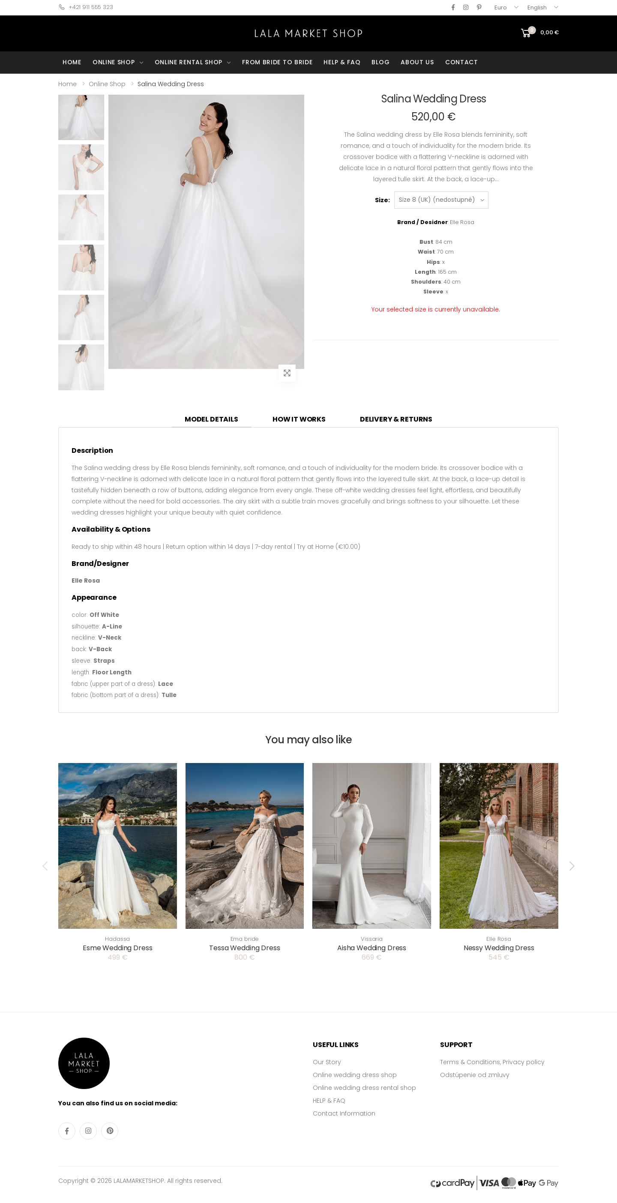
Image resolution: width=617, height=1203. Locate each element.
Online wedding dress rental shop (364, 1087)
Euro (500, 7)
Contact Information (344, 1113)
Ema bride (245, 939)
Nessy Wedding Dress (499, 948)
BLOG (380, 62)
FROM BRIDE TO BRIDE (277, 62)
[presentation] (46, 866)
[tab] (211, 420)
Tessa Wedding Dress (244, 948)
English (537, 7)
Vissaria (372, 939)
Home (67, 84)
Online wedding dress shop (355, 1075)
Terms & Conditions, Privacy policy (492, 1062)
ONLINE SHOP (114, 62)
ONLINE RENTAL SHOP (189, 62)
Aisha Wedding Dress (371, 948)
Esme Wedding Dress (117, 948)
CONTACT (461, 62)
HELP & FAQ (341, 62)
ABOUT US (417, 62)
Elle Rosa (498, 939)
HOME (72, 62)
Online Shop (107, 84)
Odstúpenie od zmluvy (474, 1075)
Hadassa (117, 939)
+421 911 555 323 (85, 7)
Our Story (327, 1062)
